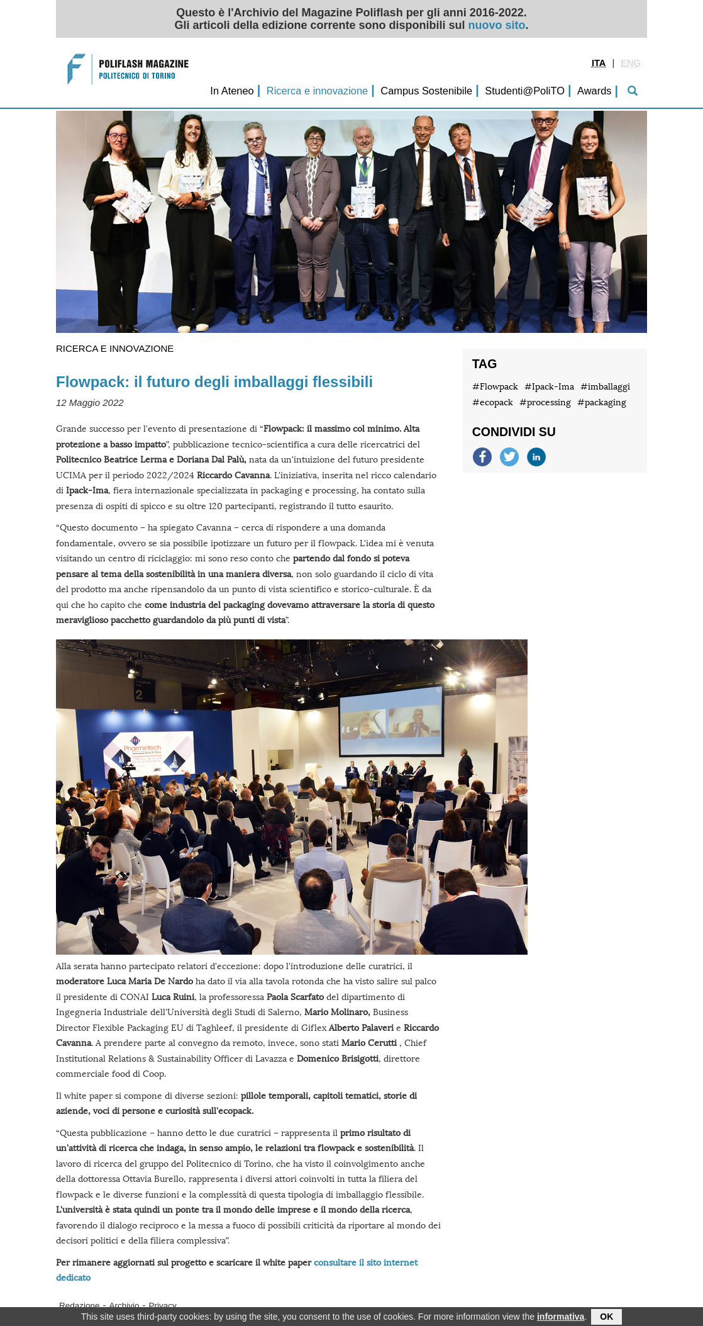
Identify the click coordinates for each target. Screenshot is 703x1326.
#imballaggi (605, 386)
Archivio (124, 1305)
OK (606, 1318)
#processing (545, 402)
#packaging (601, 402)
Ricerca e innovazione (317, 90)
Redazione (79, 1305)
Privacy (163, 1305)
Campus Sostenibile (426, 90)
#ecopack (492, 402)
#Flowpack (495, 386)
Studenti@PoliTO (525, 90)
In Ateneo (231, 90)
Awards (594, 90)
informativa (560, 1318)
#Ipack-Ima (549, 386)
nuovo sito (497, 25)
